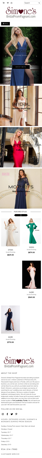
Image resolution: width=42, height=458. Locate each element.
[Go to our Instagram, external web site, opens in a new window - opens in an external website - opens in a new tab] (2, 414)
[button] (5, 56)
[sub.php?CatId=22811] (21, 56)
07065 (10, 250)
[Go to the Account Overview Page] (11, 3)
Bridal (21, 104)
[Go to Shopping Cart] (4, 3)
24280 (31, 292)
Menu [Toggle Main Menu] (5, 24)
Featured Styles (20, 212)
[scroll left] (17, 215)
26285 (10, 337)
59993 (31, 247)
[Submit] (39, 3)
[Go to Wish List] (8, 3)
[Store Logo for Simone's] (21, 13)
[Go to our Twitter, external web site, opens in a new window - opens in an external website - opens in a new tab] (11, 414)
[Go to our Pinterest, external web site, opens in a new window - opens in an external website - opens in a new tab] (16, 414)
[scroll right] (24, 215)
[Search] (32, 3)
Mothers (21, 187)
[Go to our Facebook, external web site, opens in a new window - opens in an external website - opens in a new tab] (7, 414)
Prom (21, 146)
